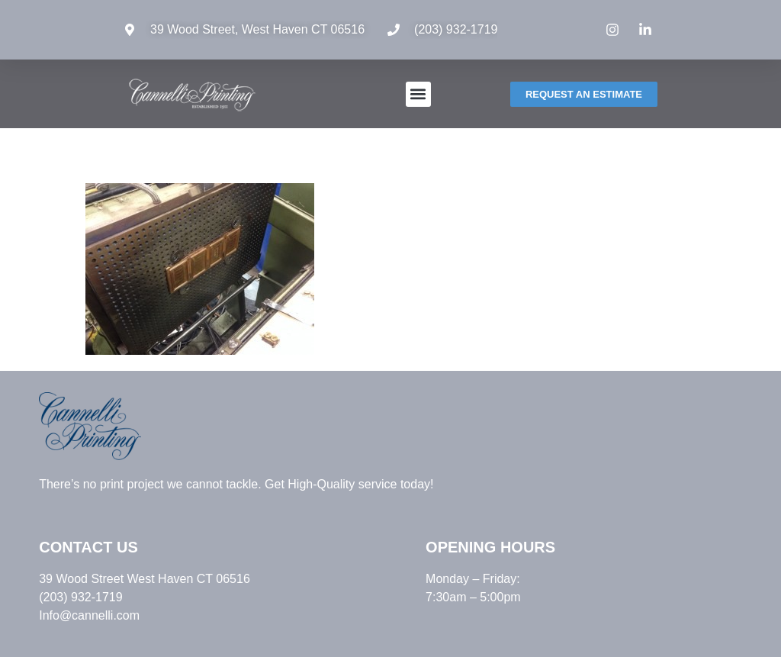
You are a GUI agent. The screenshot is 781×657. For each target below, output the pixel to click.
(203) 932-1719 (455, 29)
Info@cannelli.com (89, 615)
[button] (418, 94)
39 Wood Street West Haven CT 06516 (144, 578)
